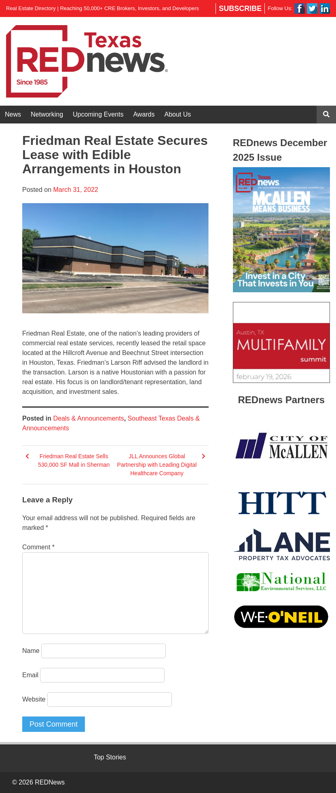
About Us (178, 114)
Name (31, 650)
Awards (143, 114)
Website (34, 699)
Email (30, 675)
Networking (47, 114)
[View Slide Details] (281, 229)
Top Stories (110, 757)
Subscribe (240, 8)
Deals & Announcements (88, 418)
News (13, 114)
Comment (38, 547)
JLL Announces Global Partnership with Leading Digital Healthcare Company (157, 464)
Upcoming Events (98, 114)
